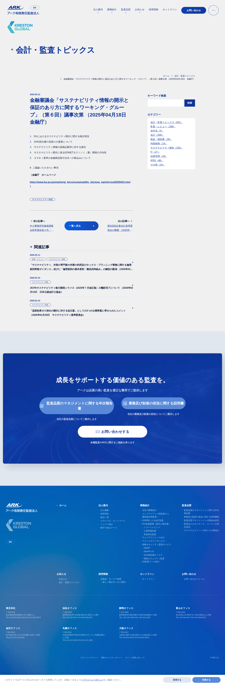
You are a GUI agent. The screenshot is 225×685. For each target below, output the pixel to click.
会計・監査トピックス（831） (166, 122)
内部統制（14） (158, 143)
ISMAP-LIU (149, 556)
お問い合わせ (194, 10)
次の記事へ (120, 225)
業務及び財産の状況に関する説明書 (153, 408)
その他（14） (157, 164)
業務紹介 (112, 9)
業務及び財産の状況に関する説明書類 (201, 522)
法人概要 (105, 515)
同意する (206, 680)
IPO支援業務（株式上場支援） (156, 529)
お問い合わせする (112, 436)
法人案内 (98, 9)
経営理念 (105, 519)
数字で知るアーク (109, 533)
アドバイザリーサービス (153, 546)
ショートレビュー (152, 532)
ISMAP (147, 553)
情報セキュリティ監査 (154, 563)
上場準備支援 (150, 536)
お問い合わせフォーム (194, 584)
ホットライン (170, 9)
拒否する (177, 680)
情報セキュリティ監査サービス (156, 549)
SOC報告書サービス (153, 560)
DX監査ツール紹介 (150, 566)
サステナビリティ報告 (42, 199)
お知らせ (139, 9)
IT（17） (155, 152)
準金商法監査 (150, 539)
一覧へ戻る (81, 226)
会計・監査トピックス (185, 76)
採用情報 (153, 9)
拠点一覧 (105, 522)
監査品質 (126, 9)
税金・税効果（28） (161, 139)
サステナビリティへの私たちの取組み (201, 535)
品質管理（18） (158, 156)
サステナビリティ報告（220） (166, 148)
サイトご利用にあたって (135, 663)
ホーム (166, 76)
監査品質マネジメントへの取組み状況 (201, 525)
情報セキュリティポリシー (111, 663)
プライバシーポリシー (89, 663)
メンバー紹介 (107, 529)
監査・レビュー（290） (163, 126)
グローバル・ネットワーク (113, 526)
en (34, 7)
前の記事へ (43, 225)
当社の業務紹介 (149, 515)
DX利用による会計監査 (153, 525)
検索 (189, 103)
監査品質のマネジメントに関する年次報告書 (76, 410)
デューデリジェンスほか (153, 542)
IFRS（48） (156, 160)
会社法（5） (157, 130)
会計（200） (157, 135)
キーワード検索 (156, 95)
